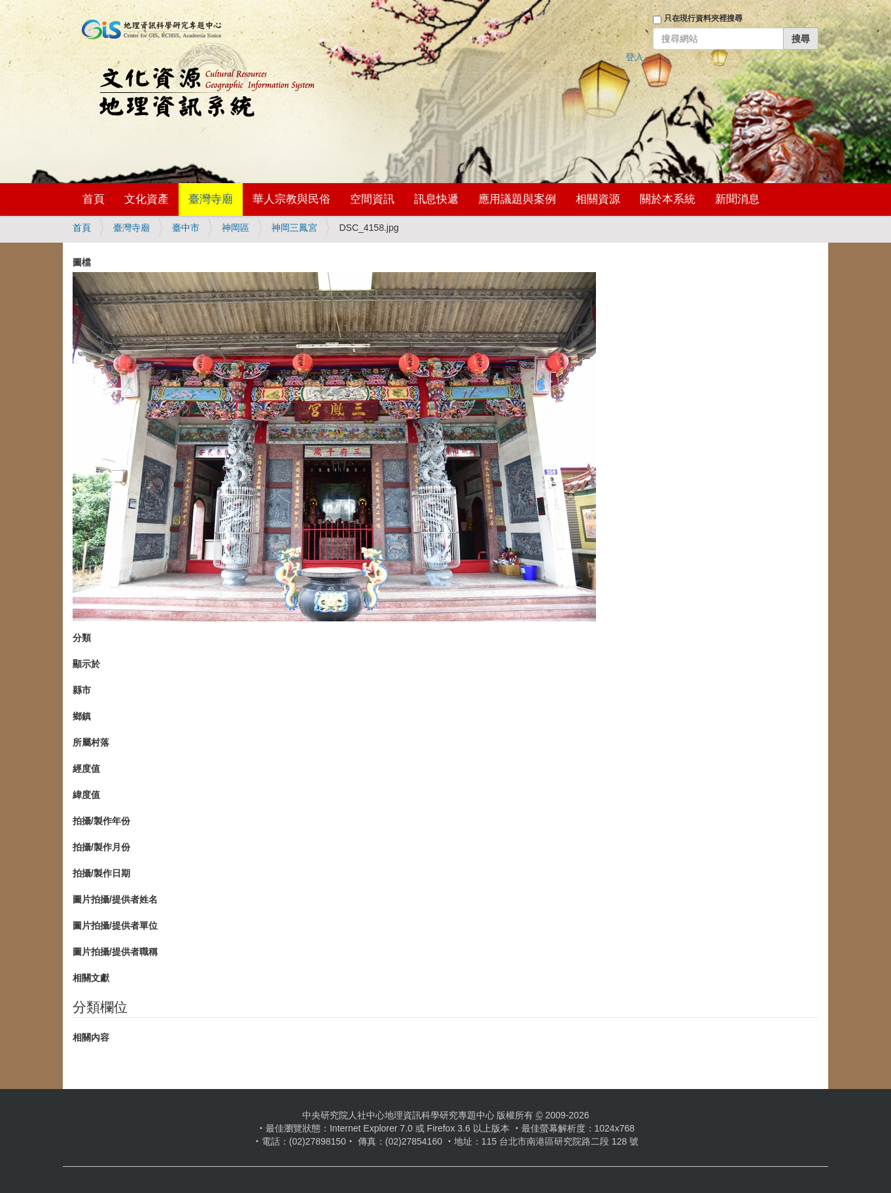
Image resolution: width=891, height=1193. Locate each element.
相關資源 (598, 199)
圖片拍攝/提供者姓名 (115, 899)
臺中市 (186, 227)
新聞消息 (737, 199)
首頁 (93, 199)
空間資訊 (372, 199)
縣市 (82, 690)
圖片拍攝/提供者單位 (115, 925)
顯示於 (86, 664)
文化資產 (146, 199)
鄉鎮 (82, 716)
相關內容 (91, 1037)
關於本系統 (667, 199)
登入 (634, 57)
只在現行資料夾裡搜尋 (703, 18)
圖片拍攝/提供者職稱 (115, 951)
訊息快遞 (436, 199)
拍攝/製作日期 (101, 873)
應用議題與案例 (517, 199)
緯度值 (86, 794)
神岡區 (235, 227)
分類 (82, 637)
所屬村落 (91, 742)
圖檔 (82, 262)
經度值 (86, 768)
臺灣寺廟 (210, 199)
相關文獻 (91, 978)
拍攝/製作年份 (101, 821)
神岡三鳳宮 (294, 227)
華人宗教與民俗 (291, 199)
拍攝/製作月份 (101, 847)
